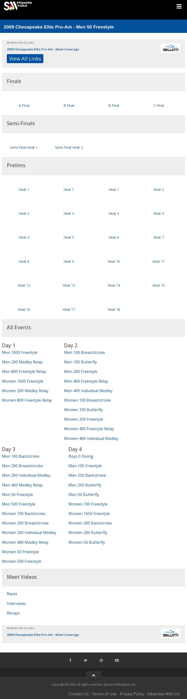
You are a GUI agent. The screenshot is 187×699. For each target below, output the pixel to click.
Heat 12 (24, 285)
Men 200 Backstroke (87, 475)
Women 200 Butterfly (87, 532)
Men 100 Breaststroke (84, 352)
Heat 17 (69, 309)
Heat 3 (69, 213)
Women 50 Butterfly (86, 542)
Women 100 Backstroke (23, 513)
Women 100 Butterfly (83, 409)
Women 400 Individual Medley (91, 438)
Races (12, 593)
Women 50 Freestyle (20, 551)
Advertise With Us (163, 694)
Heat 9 (69, 261)
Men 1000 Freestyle (19, 352)
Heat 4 (158, 213)
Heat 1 (24, 189)
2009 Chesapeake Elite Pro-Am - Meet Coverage (43, 49)
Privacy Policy (132, 694)
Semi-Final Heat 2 (69, 147)
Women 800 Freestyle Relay (27, 400)
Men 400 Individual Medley (88, 390)
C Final (158, 105)
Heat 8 (24, 261)
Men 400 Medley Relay (22, 485)
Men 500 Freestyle (18, 504)
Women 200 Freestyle (83, 419)
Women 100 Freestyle (88, 504)
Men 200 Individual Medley (26, 475)
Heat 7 (158, 237)
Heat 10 (114, 261)
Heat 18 (114, 309)
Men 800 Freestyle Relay (24, 371)
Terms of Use (104, 694)
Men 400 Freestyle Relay (86, 381)
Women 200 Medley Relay (25, 390)
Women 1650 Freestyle (89, 513)
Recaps (13, 613)
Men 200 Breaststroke (22, 465)
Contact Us (79, 694)
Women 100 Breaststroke (87, 400)
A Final (24, 105)
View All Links (25, 58)
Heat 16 (24, 309)
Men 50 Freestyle (17, 494)
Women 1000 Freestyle (22, 381)
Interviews (16, 603)
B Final (69, 105)
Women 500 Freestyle (21, 561)
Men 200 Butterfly (84, 485)
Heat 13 (69, 285)
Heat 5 (69, 237)
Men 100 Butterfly (80, 362)
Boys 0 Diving (80, 456)
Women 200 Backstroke (90, 523)
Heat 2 (158, 189)
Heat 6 (114, 237)
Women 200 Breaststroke (25, 523)
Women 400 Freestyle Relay (89, 428)
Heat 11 (158, 261)
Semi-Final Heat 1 (24, 147)
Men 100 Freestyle (85, 465)
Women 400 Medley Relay (25, 542)
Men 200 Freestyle (80, 371)
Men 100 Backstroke (20, 456)
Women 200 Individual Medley (29, 532)
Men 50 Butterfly (83, 494)
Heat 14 (114, 285)
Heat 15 (158, 285)
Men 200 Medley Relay (22, 362)
